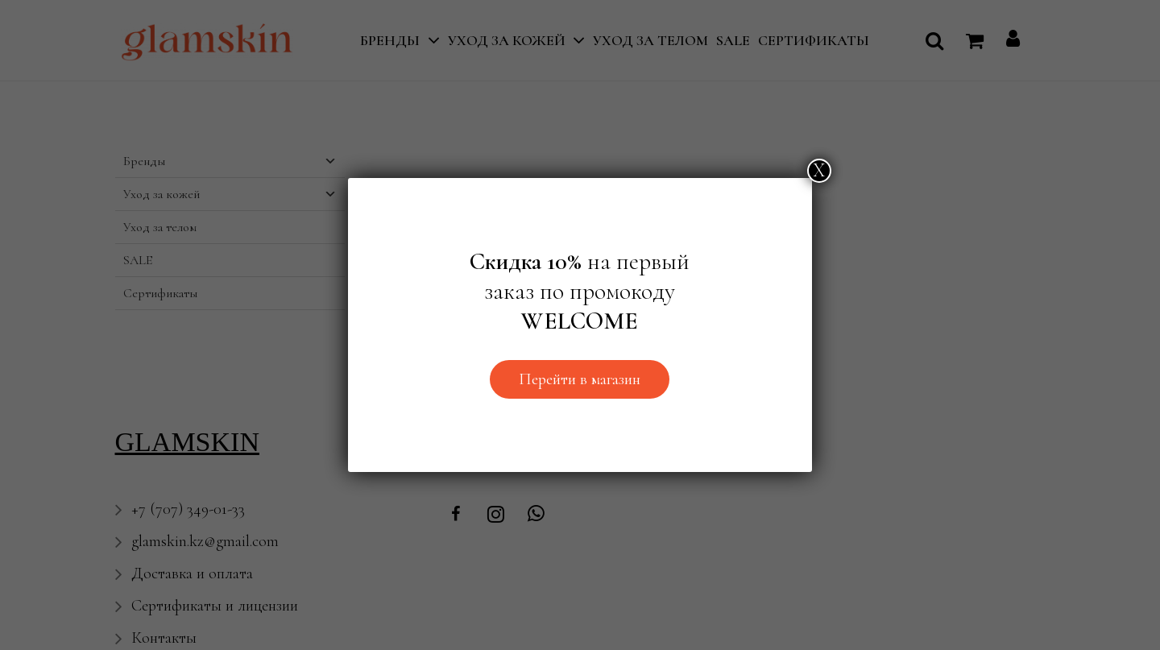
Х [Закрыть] (819, 170)
